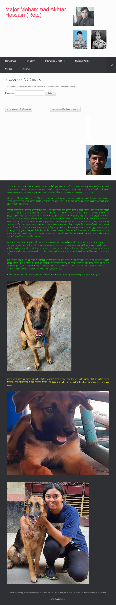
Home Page (10, 61)
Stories (8, 69)
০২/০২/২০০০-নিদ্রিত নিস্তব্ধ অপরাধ (65, 109)
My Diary (31, 61)
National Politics (82, 61)
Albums (26, 69)
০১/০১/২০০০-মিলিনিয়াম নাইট (19, 109)
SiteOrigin (56, 599)
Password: (24, 93)
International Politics (55, 61)
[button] (111, 65)
